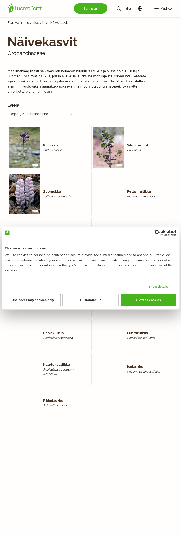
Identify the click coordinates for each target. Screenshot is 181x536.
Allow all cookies (148, 300)
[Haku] (123, 8)
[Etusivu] (26, 8)
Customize (90, 300)
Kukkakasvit (34, 23)
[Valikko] (162, 8)
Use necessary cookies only (33, 300)
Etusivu (13, 23)
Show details (158, 286)
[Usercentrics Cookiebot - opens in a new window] (157, 233)
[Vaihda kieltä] (142, 8)
